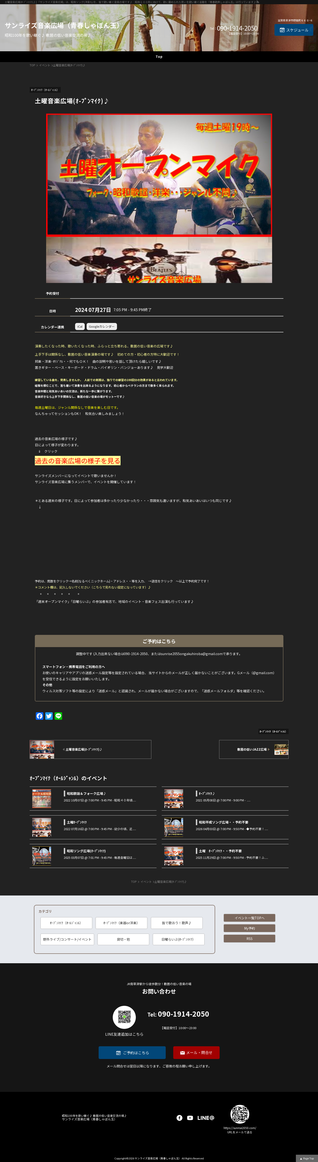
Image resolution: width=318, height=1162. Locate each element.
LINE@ (206, 1118)
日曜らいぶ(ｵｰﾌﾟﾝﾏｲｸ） (178, 939)
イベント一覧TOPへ (250, 917)
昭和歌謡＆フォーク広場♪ (86, 793)
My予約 (249, 928)
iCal (79, 326)
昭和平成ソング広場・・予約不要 (223, 822)
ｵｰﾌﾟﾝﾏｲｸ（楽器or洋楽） (121, 922)
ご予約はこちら (136, 1052)
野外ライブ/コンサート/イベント (67, 939)
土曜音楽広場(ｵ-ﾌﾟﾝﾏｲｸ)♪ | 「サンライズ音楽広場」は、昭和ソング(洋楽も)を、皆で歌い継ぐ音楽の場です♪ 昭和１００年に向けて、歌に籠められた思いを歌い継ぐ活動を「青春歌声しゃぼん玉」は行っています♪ (130, 2)
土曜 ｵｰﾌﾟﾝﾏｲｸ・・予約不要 (220, 850)
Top (159, 56)
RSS (249, 938)
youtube (190, 1118)
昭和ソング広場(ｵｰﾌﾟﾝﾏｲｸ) (86, 850)
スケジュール (297, 30)
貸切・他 (123, 939)
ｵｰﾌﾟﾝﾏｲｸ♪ (207, 793)
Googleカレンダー (102, 326)
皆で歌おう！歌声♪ (177, 922)
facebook (179, 1118)
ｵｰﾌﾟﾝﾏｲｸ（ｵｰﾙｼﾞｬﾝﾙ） (66, 922)
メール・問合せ (199, 1052)
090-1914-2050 (237, 28)
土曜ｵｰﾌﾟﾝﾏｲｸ (77, 822)
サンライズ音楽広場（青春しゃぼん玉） (64, 25)
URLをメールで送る (239, 1132)
